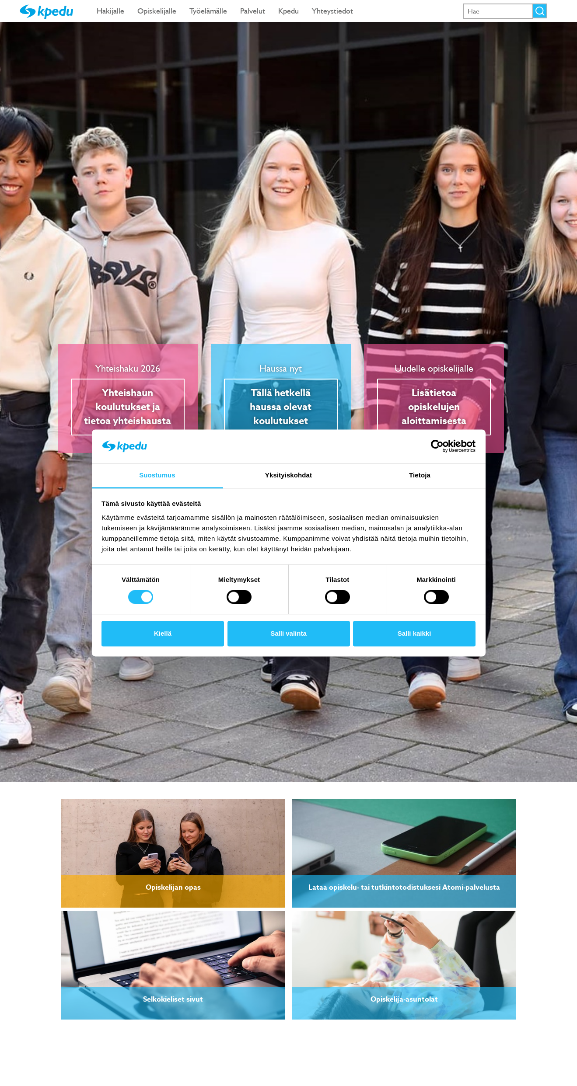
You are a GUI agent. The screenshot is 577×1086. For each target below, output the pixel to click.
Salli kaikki (414, 633)
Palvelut (252, 10)
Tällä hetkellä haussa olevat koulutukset (280, 407)
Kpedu (288, 10)
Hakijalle (110, 10)
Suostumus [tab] (157, 475)
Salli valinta (288, 633)
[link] (173, 853)
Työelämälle (208, 10)
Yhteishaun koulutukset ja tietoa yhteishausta (127, 407)
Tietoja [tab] (419, 475)
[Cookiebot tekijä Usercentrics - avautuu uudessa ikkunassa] (437, 446)
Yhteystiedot (332, 10)
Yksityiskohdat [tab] (288, 475)
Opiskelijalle (156, 10)
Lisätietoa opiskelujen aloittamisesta (434, 407)
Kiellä (162, 633)
